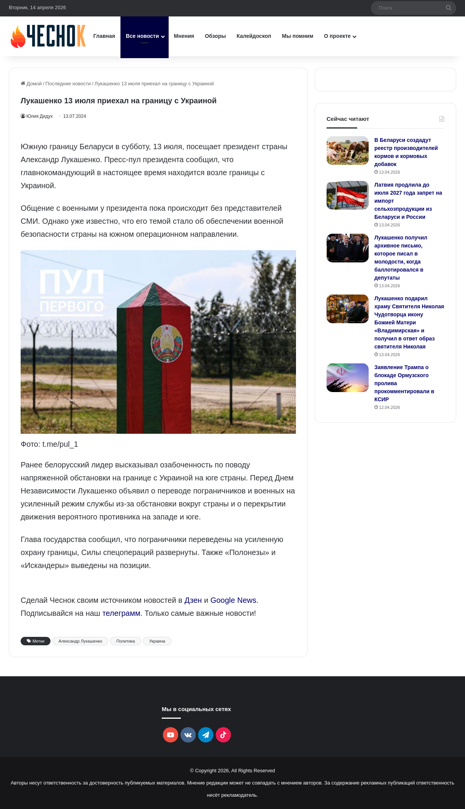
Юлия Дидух (40, 116)
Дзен (193, 600)
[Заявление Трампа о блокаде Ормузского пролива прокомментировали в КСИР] (348, 377)
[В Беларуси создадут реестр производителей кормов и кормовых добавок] (348, 150)
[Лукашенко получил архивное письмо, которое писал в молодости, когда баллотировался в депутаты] (348, 248)
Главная (104, 36)
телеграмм (121, 613)
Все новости (142, 36)
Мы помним (297, 36)
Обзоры (215, 36)
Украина (157, 641)
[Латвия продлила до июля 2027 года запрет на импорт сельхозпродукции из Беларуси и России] (348, 195)
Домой (31, 83)
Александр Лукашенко (80, 641)
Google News (233, 600)
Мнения (184, 36)
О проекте (337, 36)
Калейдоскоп (254, 36)
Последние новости (68, 83)
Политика (125, 641)
